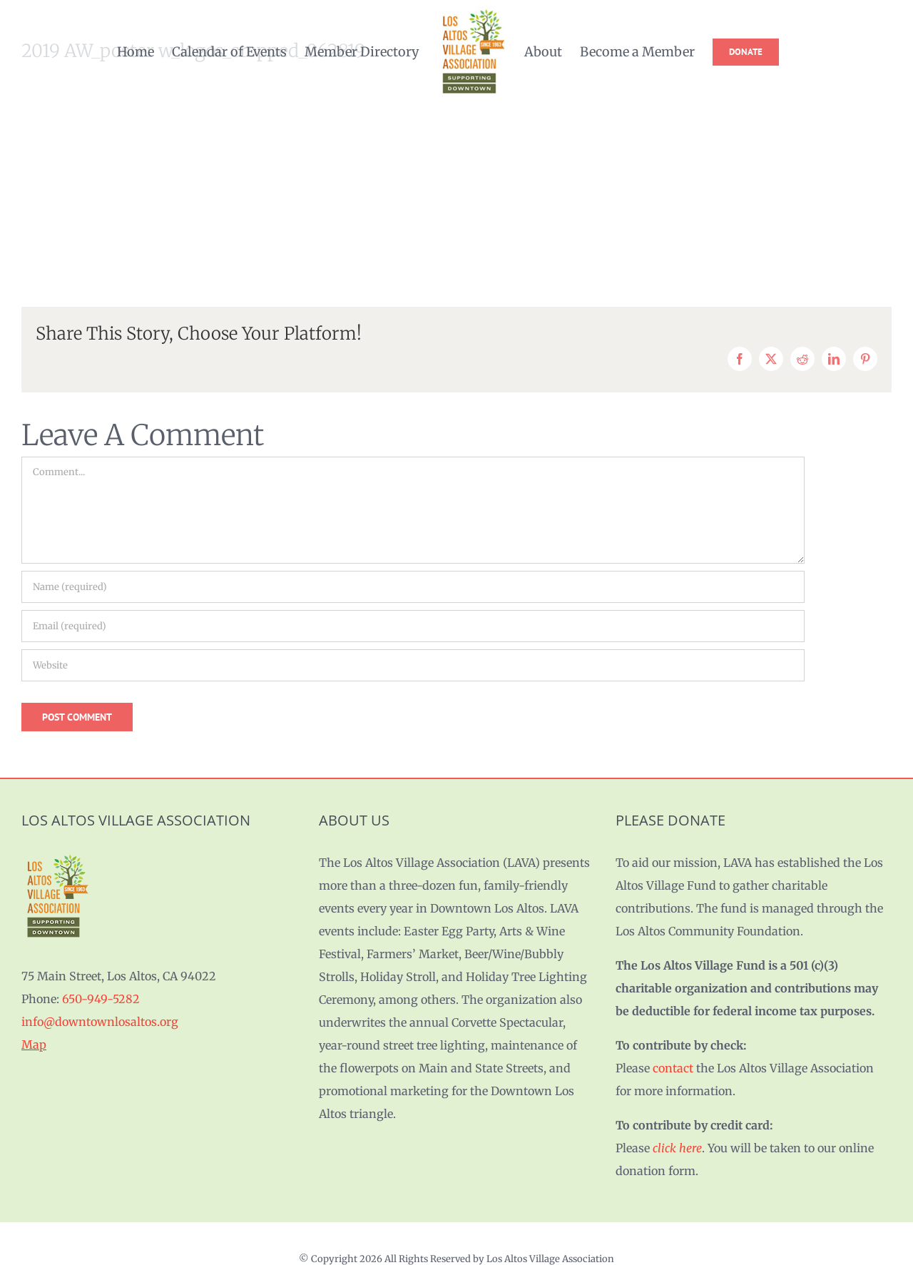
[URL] (413, 665)
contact (673, 1068)
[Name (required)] (413, 587)
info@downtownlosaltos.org (99, 1022)
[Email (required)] (413, 626)
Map (33, 1044)
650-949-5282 (101, 999)
